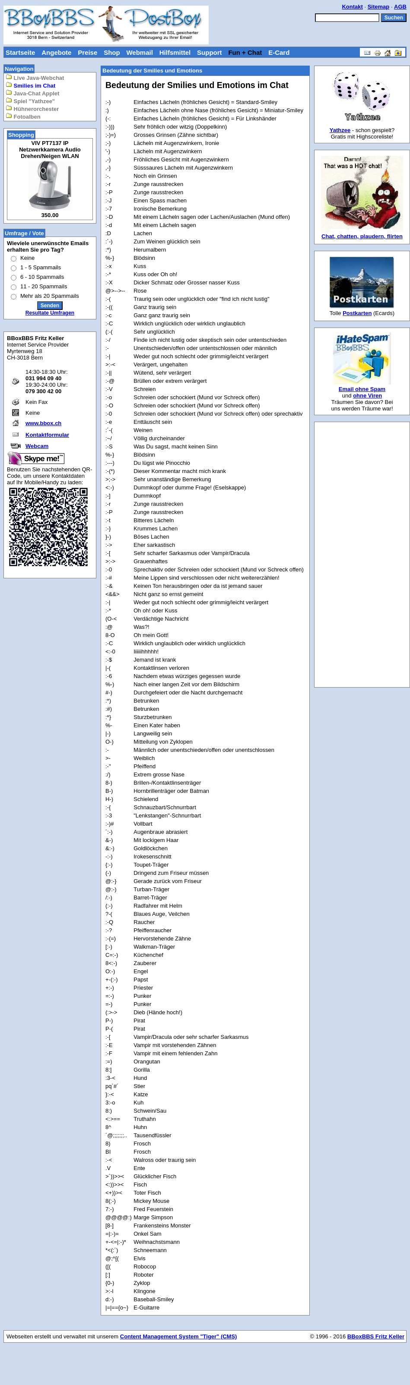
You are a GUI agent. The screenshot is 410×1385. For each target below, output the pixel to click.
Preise (87, 52)
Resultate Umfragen (49, 313)
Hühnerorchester (32, 108)
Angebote (56, 52)
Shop (112, 52)
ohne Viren (367, 395)
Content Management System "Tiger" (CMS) (178, 1336)
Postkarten (357, 313)
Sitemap (379, 6)
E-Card (278, 52)
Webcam (36, 446)
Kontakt (352, 6)
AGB (400, 6)
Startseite (20, 52)
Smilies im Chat (30, 85)
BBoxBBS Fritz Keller (375, 1336)
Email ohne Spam (362, 389)
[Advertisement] (362, 554)
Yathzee (340, 130)
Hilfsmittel (175, 52)
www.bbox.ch (43, 423)
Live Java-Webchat (35, 77)
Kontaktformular (47, 435)
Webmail (139, 52)
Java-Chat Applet (32, 93)
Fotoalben (23, 116)
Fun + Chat (245, 52)
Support (209, 52)
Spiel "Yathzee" (30, 100)
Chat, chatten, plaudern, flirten (362, 236)
